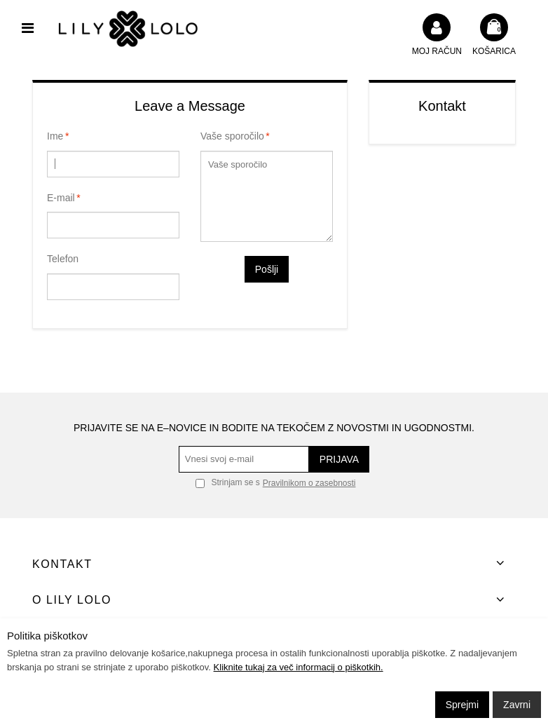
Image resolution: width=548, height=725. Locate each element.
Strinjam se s (228, 482)
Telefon (62, 258)
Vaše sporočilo (232, 137)
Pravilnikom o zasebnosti (309, 483)
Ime (55, 137)
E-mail (61, 198)
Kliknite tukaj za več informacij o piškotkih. (298, 667)
